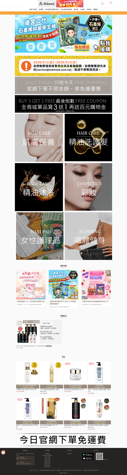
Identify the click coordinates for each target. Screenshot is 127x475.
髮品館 (76, 9)
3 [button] (60, 52)
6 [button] (67, 52)
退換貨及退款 (47, 463)
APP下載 (96, 450)
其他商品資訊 (47, 466)
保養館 (41, 9)
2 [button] (57, 52)
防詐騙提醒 (47, 453)
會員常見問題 (47, 456)
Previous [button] (17, 33)
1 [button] (55, 52)
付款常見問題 (47, 458)
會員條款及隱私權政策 (47, 455)
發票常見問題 (47, 461)
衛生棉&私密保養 (66, 9)
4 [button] (62, 52)
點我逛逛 (75, 13)
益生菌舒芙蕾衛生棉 (52, 9)
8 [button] (72, 52)
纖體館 (95, 9)
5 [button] (65, 52)
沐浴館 (82, 9)
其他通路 (69, 453)
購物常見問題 (47, 460)
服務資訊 (25, 450)
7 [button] (69, 52)
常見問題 (47, 450)
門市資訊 (69, 450)
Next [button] (110, 33)
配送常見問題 (47, 465)
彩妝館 (89, 9)
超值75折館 (33, 9)
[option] (63, 34)
